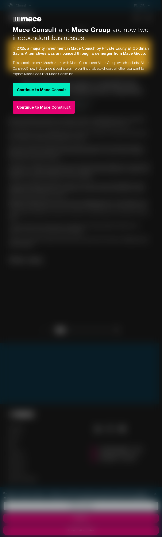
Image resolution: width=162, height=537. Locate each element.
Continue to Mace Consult (41, 89)
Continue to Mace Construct (44, 107)
